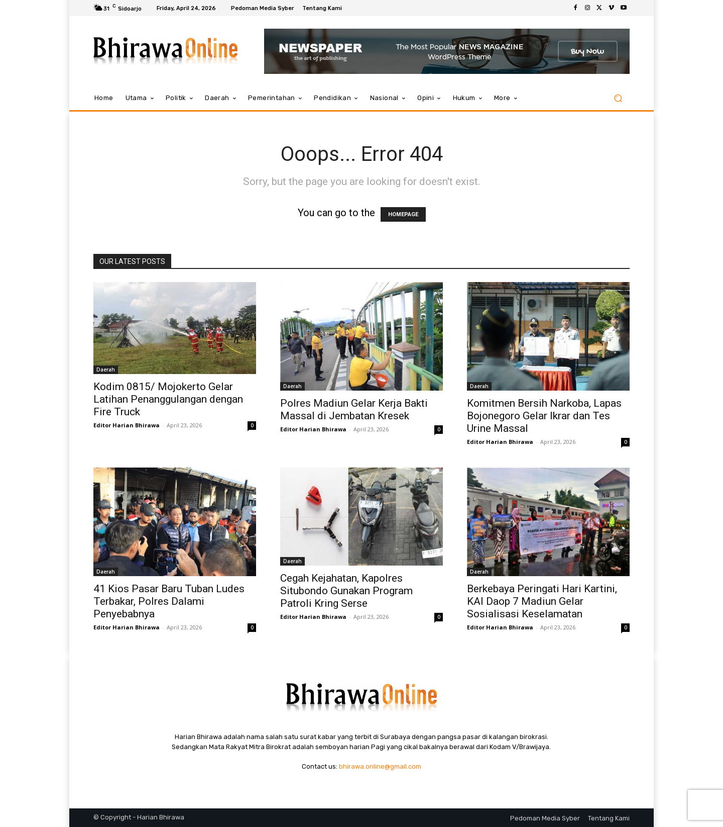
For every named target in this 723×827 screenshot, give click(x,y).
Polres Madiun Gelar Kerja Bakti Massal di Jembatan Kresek (354, 409)
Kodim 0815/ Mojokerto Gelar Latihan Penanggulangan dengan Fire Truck (168, 399)
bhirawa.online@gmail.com (380, 766)
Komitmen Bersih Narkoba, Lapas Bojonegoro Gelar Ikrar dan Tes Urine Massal (544, 415)
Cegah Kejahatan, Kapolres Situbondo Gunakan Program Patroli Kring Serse (346, 590)
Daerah (105, 369)
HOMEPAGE (403, 214)
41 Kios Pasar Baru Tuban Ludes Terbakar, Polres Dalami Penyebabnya (169, 601)
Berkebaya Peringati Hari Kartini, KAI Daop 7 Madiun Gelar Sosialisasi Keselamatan (542, 601)
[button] (618, 98)
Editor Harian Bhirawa (126, 425)
